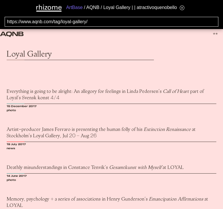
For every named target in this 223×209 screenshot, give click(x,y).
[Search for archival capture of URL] (111, 22)
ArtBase (74, 7)
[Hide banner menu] (182, 7)
